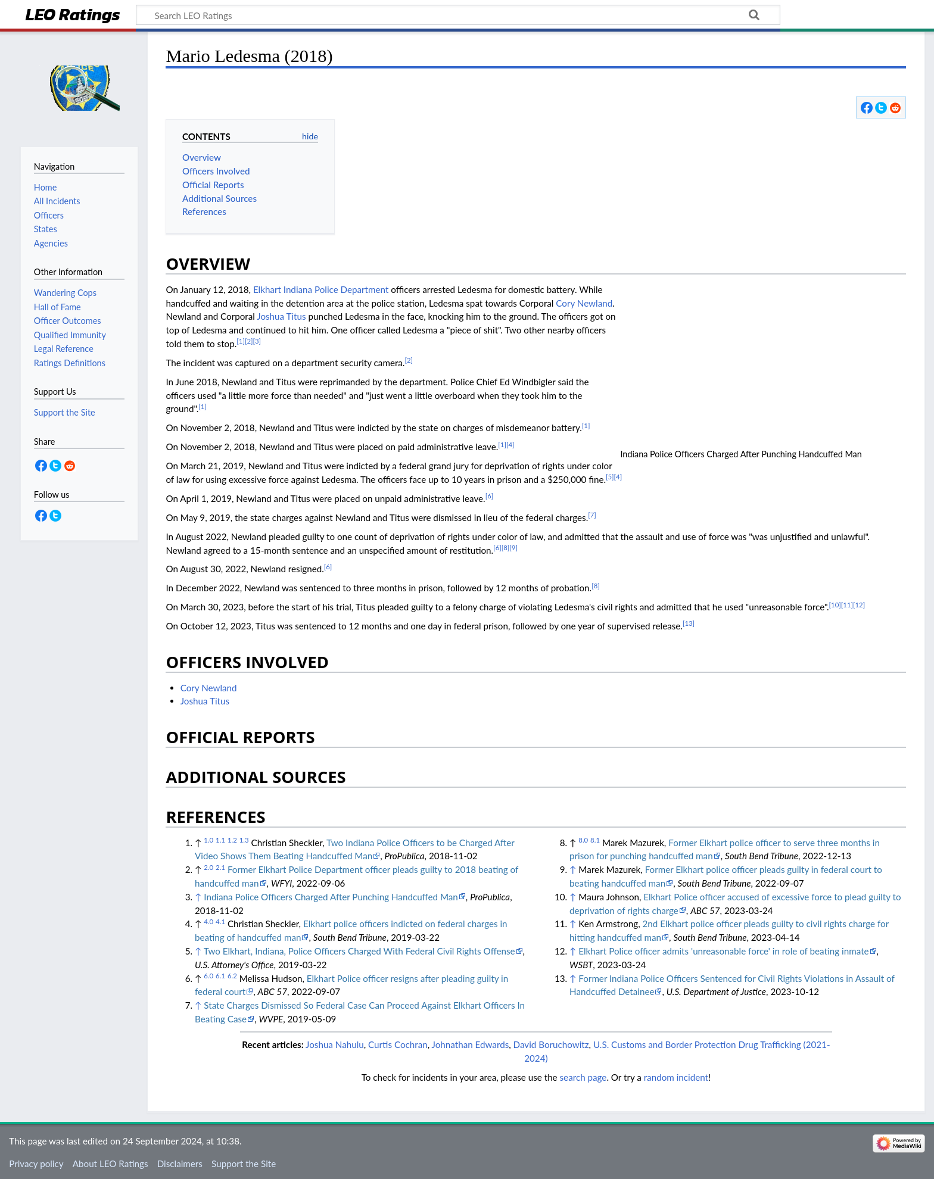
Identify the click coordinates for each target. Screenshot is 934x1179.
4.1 (220, 921)
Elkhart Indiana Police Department (321, 289)
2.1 (220, 867)
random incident (676, 1077)
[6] (489, 496)
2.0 (208, 867)
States (45, 229)
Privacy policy (36, 1163)
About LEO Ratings (110, 1163)
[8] (506, 547)
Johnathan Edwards (470, 1044)
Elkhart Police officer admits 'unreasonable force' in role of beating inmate (723, 951)
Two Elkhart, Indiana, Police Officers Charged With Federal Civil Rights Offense (359, 951)
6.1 (220, 976)
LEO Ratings (73, 16)
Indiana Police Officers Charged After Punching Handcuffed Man (330, 896)
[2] (249, 341)
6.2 (232, 976)
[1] (240, 341)
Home (45, 187)
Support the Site (243, 1163)
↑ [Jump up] (198, 896)
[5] (610, 477)
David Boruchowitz (551, 1044)
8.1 (595, 840)
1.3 (244, 840)
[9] (513, 547)
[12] (859, 605)
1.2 (232, 840)
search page (583, 1077)
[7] (592, 515)
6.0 (208, 976)
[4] (510, 444)
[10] (835, 605)
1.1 (220, 840)
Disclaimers (180, 1163)
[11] (847, 605)
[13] (689, 623)
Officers (49, 215)
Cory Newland (584, 303)
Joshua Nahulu (335, 1044)
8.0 (583, 840)
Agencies (51, 243)
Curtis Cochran (398, 1044)
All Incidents (57, 201)
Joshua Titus (281, 316)
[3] (257, 341)
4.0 (208, 921)
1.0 (208, 840)
